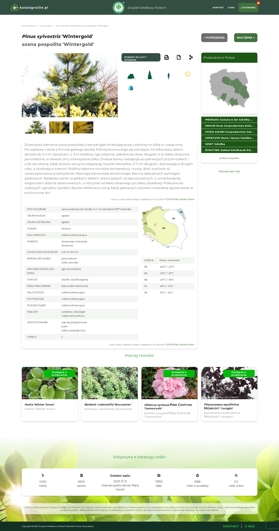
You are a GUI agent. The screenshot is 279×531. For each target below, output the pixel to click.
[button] (35, 127)
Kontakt (218, 7)
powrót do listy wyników (135, 58)
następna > (246, 37)
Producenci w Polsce (219, 57)
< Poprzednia (214, 37)
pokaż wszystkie (229, 158)
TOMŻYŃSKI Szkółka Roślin (179, 199)
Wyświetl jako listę (229, 171)
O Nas (231, 7)
